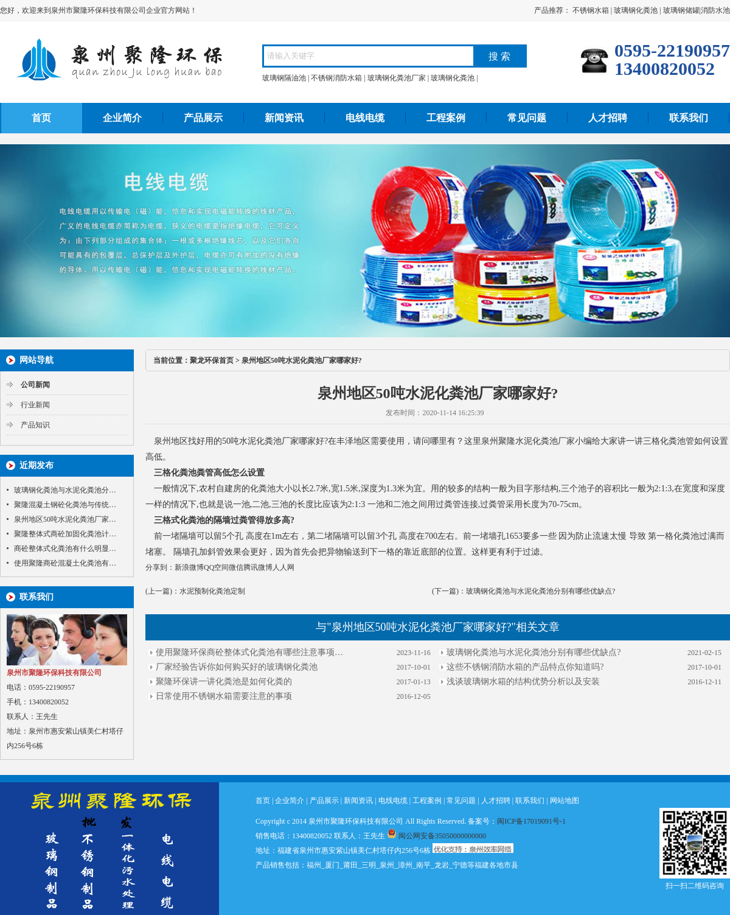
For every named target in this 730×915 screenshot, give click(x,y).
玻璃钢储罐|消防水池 (696, 10)
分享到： (160, 567)
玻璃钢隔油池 (284, 78)
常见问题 (526, 118)
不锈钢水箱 (590, 10)
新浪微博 (189, 567)
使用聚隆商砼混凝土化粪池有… (65, 563)
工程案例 (445, 118)
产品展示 (203, 118)
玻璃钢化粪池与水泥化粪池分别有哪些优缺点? (540, 591)
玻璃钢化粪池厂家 (396, 78)
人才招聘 (607, 118)
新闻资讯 (284, 118)
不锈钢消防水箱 (336, 78)
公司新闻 (35, 384)
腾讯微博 (258, 567)
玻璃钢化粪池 (636, 10)
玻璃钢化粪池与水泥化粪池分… (65, 490)
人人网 (283, 567)
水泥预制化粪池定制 (212, 591)
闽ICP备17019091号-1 (531, 821)
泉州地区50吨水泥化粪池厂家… (65, 519)
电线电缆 (365, 118)
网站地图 (564, 800)
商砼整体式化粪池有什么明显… (65, 548)
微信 (236, 567)
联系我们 (688, 118)
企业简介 (122, 118)
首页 (41, 118)
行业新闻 (35, 405)
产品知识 (35, 425)
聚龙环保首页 (212, 360)
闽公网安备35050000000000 (436, 836)
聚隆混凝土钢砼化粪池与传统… (65, 504)
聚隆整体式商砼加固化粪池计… (65, 534)
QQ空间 (216, 567)
